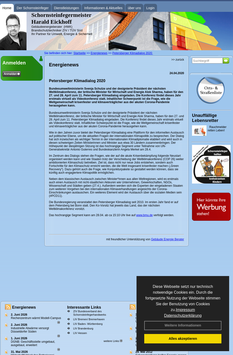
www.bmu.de (144, 215)
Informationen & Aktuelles (103, 8)
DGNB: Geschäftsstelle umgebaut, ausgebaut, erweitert (33, 343)
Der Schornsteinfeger (32, 8)
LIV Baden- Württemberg (88, 323)
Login (150, 8)
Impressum (185, 310)
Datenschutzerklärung (183, 315)
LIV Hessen (80, 333)
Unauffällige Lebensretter (205, 118)
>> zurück (177, 59)
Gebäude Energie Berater (167, 239)
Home (6, 8)
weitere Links (112, 341)
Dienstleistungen (66, 8)
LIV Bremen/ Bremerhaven (88, 319)
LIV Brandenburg (83, 328)
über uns (134, 8)
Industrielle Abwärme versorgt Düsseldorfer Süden (30, 330)
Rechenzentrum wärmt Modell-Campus (36, 318)
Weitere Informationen (182, 325)
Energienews (24, 307)
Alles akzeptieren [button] (183, 339)
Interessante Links (84, 307)
